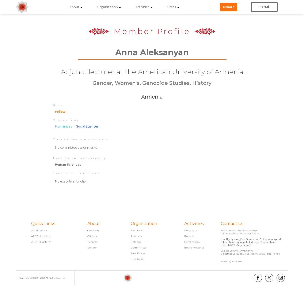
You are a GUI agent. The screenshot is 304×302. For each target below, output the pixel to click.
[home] (22, 7)
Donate (92, 247)
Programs (190, 230)
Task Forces (138, 253)
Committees (138, 247)
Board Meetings (194, 247)
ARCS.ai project (41, 236)
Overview (93, 230)
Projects (189, 236)
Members (136, 230)
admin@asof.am (231, 261)
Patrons (136, 241)
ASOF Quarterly (41, 241)
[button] (75, 7)
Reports (92, 241)
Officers (92, 236)
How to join (138, 259)
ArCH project (39, 230)
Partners (136, 236)
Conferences (192, 241)
